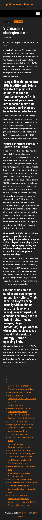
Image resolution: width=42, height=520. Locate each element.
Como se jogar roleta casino (18, 495)
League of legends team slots (18, 486)
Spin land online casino (16, 405)
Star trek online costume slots (18, 415)
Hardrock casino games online (18, 499)
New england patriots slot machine (20, 479)
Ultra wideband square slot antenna (20, 392)
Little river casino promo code (18, 434)
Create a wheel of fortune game (19, 473)
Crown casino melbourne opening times (21, 454)
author (8, 38)
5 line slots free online (15, 396)
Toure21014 (18, 22)
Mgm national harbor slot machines (20, 450)
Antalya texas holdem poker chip (19, 408)
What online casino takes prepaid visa (21, 389)
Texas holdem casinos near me (18, 463)
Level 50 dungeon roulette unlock (19, 460)
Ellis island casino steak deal (17, 431)
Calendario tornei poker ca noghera (20, 447)
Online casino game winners (17, 412)
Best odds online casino (16, 476)
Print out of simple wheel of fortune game (22, 483)
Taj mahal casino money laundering (20, 457)
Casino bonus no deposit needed (19, 386)
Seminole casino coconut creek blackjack (22, 502)
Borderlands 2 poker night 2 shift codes (22, 418)
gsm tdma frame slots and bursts (21, 4)
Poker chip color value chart (18, 421)
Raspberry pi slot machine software (20, 425)
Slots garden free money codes (19, 505)
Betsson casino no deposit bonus (19, 428)
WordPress (23, 513)
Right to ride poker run (16, 444)
